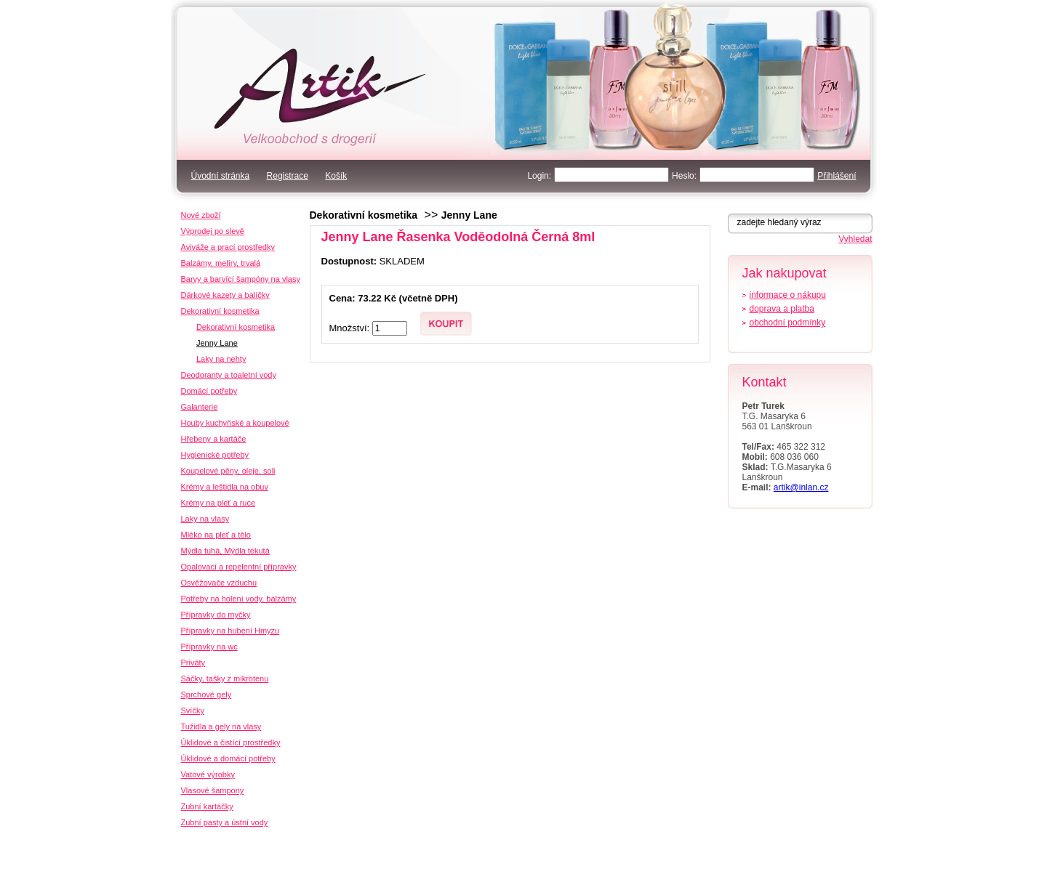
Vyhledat (855, 239)
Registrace (287, 176)
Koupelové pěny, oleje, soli (228, 470)
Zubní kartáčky (207, 806)
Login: (539, 176)
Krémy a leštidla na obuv (224, 486)
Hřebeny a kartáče (213, 438)
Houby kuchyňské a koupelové (235, 422)
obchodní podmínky (788, 322)
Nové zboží (201, 215)
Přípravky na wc (209, 646)
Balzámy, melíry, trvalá (221, 263)
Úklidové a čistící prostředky (231, 742)
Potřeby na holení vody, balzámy (239, 598)
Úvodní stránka (220, 176)
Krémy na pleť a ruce (218, 502)
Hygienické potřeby (215, 454)
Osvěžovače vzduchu (219, 582)
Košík (336, 176)
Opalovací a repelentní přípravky (239, 566)
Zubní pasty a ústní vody (224, 822)
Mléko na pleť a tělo (216, 534)
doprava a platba (782, 309)
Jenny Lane (469, 215)
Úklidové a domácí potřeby (228, 758)
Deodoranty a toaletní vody (228, 374)
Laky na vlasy (205, 518)
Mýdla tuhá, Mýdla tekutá (225, 550)
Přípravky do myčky (216, 614)
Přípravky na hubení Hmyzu (230, 630)
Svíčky (192, 710)
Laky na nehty (221, 359)
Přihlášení (836, 176)
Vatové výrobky (208, 774)
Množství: (350, 328)
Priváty (193, 662)
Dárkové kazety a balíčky (225, 295)
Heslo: (684, 176)
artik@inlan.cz (801, 487)
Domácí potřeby (209, 390)
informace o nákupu (788, 295)
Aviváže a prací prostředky (228, 247)
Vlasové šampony (212, 790)
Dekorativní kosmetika (364, 215)
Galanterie (199, 406)
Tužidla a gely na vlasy (221, 726)
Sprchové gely (206, 694)
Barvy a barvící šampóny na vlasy (240, 279)
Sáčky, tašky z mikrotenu (225, 678)
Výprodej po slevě (212, 231)
